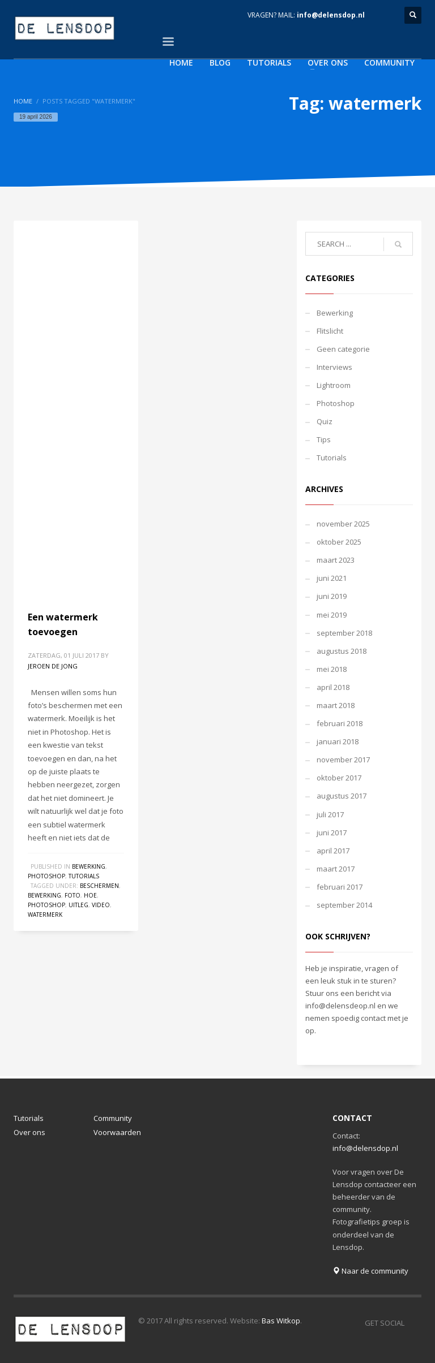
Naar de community (370, 1271)
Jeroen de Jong (53, 666)
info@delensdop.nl (331, 15)
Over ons (29, 1132)
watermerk (45, 914)
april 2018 (333, 687)
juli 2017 (330, 814)
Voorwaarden (117, 1132)
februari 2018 (339, 723)
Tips (324, 439)
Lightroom (334, 385)
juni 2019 (332, 596)
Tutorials (84, 876)
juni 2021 (332, 578)
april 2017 (333, 851)
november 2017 (343, 759)
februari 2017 (339, 887)
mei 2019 (332, 615)
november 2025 (343, 524)
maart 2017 (336, 869)
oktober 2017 (339, 778)
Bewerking (88, 866)
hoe (90, 895)
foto (72, 895)
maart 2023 (336, 560)
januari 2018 (338, 741)
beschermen (99, 886)
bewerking (44, 895)
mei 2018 (332, 669)
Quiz (324, 421)
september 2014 (344, 905)
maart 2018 (336, 705)
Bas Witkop (281, 1320)
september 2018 (344, 633)
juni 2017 (332, 832)
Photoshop (46, 876)
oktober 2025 (339, 542)
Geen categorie (343, 349)
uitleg (78, 905)
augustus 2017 (341, 796)
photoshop (46, 905)
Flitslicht (330, 331)
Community (112, 1118)
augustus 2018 (341, 651)
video (101, 905)
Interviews (334, 367)
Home (23, 101)
